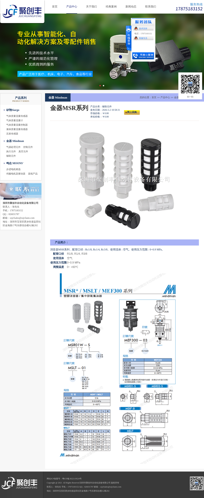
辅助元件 (11, 156)
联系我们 (150, 6)
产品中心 (71, 6)
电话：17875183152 (143, 33)
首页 (54, 6)
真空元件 (23, 151)
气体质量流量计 (14, 120)
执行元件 (11, 151)
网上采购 (132, 112)
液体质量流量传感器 (17, 129)
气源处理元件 (13, 147)
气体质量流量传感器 (17, 116)
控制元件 (28, 147)
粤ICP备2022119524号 (72, 478)
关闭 (199, 71)
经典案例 (111, 6)
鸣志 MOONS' (14, 163)
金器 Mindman (15, 141)
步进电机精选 (13, 169)
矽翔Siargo (12, 110)
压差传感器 (12, 133)
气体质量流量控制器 (17, 125)
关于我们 (91, 6)
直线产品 (33, 173)
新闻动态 (130, 6)
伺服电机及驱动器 (15, 173)
